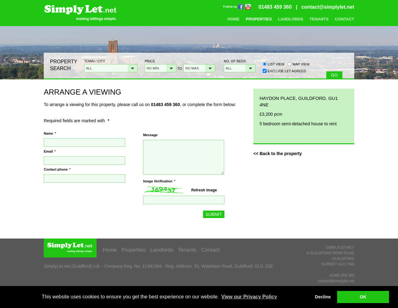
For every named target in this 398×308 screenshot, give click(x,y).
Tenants (319, 19)
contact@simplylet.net (327, 7)
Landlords (290, 19)
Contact (344, 19)
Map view (298, 64)
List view (273, 64)
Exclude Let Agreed (287, 71)
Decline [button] (323, 296)
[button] (111, 68)
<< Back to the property (277, 153)
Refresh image (204, 190)
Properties (259, 19)
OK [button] (363, 296)
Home (234, 19)
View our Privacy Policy (249, 296)
